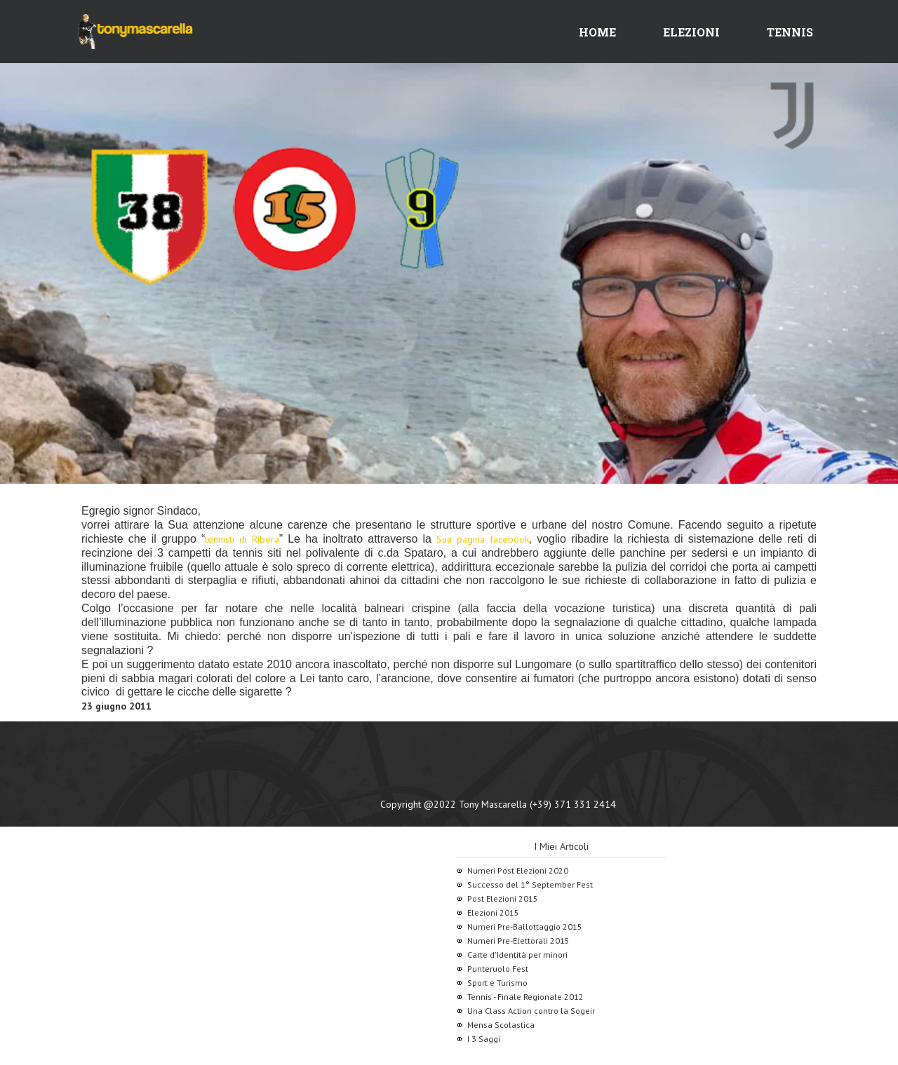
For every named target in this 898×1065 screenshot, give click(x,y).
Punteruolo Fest (497, 968)
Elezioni (691, 32)
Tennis (790, 32)
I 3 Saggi (483, 1038)
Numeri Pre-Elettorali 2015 (518, 940)
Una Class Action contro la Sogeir (531, 1010)
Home (597, 32)
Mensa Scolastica (501, 1024)
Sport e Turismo (497, 982)
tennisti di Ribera (242, 539)
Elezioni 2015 (493, 912)
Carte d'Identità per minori (517, 954)
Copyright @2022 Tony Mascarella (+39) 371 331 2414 (498, 804)
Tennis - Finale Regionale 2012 (525, 996)
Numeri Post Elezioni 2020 (517, 870)
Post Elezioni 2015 (502, 898)
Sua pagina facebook (482, 539)
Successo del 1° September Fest (530, 884)
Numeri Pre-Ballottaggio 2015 (524, 926)
